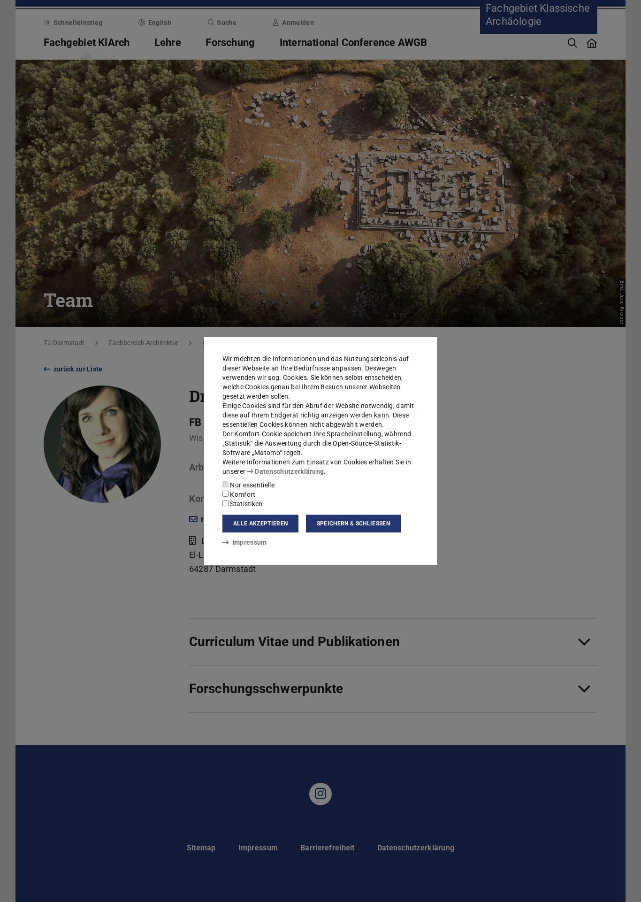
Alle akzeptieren (260, 523)
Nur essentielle (248, 485)
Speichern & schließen (353, 523)
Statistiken (242, 504)
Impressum (244, 542)
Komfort (238, 494)
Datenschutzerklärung (285, 471)
